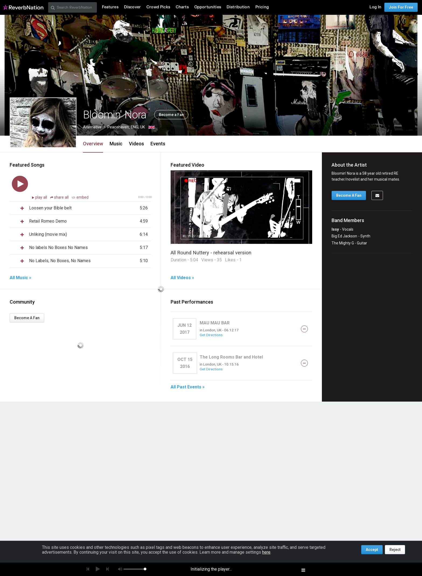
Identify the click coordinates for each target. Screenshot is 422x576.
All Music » (20, 277)
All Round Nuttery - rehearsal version (211, 252)
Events (157, 143)
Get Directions (211, 335)
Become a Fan (171, 115)
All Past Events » (188, 387)
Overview (93, 143)
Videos (136, 143)
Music (116, 143)
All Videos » (182, 277)
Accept (372, 549)
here (266, 552)
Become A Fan (27, 318)
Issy (335, 229)
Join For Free (401, 7)
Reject (394, 549)
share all (60, 197)
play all (41, 197)
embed (80, 197)
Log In (375, 7)
